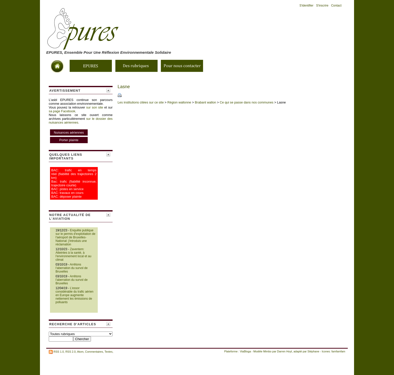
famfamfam (338, 351)
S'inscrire (322, 5)
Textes (109, 351)
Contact (336, 5)
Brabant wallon (205, 102)
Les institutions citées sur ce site (141, 102)
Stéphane (313, 351)
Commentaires (94, 351)
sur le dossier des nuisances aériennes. (81, 130)
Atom (80, 351)
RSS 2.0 (70, 351)
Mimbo (267, 351)
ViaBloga (245, 351)
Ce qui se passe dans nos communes (246, 102)
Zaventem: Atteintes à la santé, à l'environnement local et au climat (73, 254)
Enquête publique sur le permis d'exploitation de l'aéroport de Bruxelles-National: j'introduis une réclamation (75, 237)
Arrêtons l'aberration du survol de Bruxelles (72, 268)
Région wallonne (179, 102)
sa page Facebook (62, 111)
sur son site (94, 107)
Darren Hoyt (284, 351)
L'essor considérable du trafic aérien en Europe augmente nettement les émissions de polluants (74, 295)
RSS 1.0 (59, 351)
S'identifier (307, 5)
